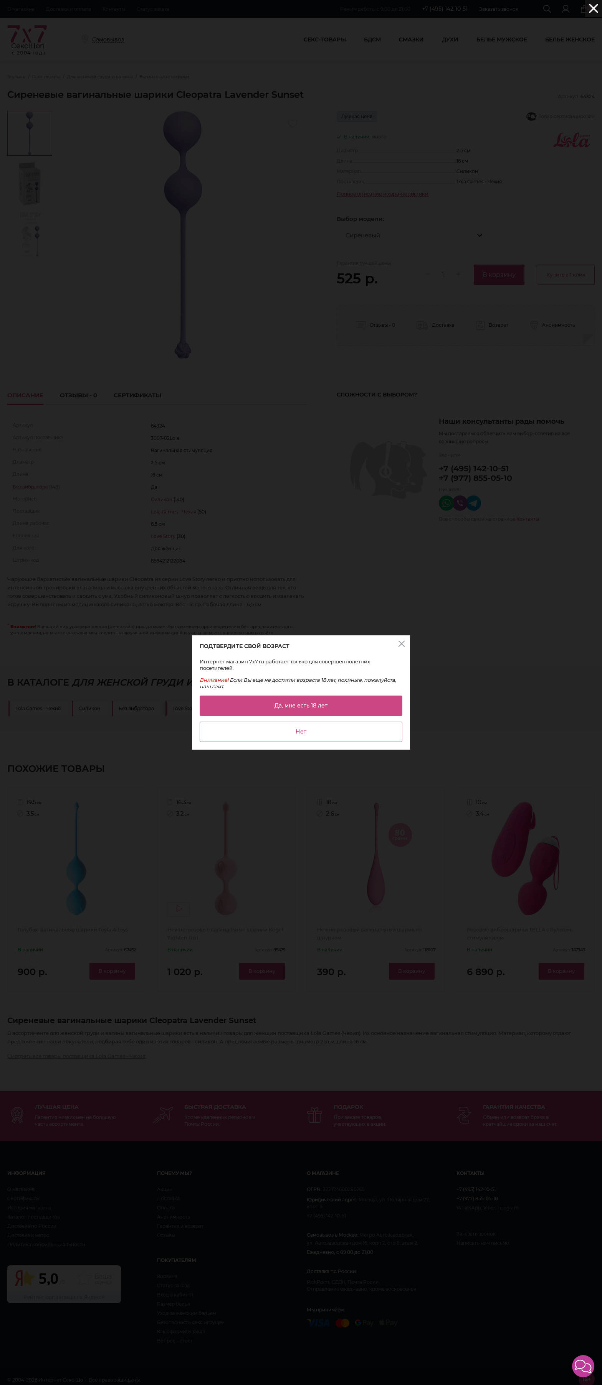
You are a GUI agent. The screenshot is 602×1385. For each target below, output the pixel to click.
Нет (301, 731)
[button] (583, 1366)
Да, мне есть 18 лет (301, 705)
